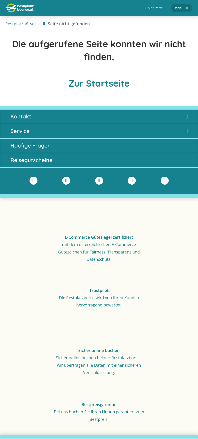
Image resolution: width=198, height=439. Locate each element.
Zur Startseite (99, 83)
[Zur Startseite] (19, 8)
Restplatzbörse (20, 24)
